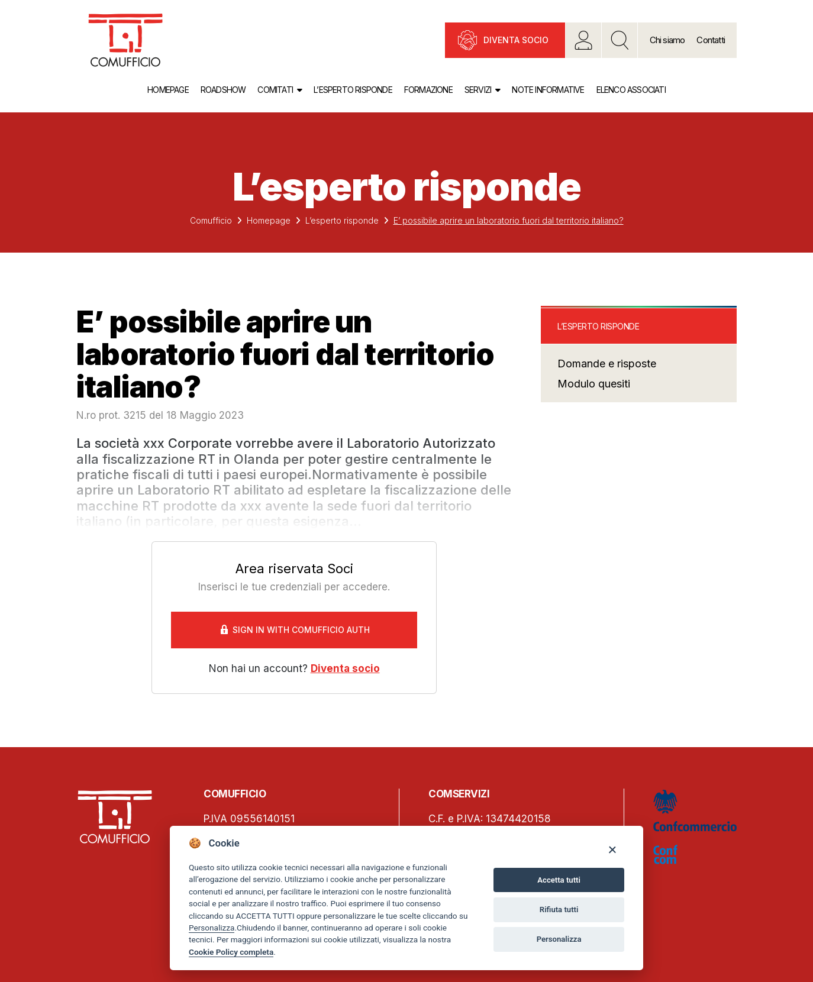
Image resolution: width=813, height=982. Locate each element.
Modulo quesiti (593, 383)
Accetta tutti (558, 880)
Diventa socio (516, 40)
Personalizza (211, 927)
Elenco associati (631, 90)
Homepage (168, 90)
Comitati (275, 90)
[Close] (612, 849)
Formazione (428, 90)
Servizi (477, 90)
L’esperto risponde (353, 90)
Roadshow (223, 90)
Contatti (710, 40)
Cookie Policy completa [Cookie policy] (231, 952)
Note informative (548, 90)
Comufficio (211, 220)
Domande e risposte (606, 363)
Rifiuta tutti (559, 909)
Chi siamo (667, 40)
